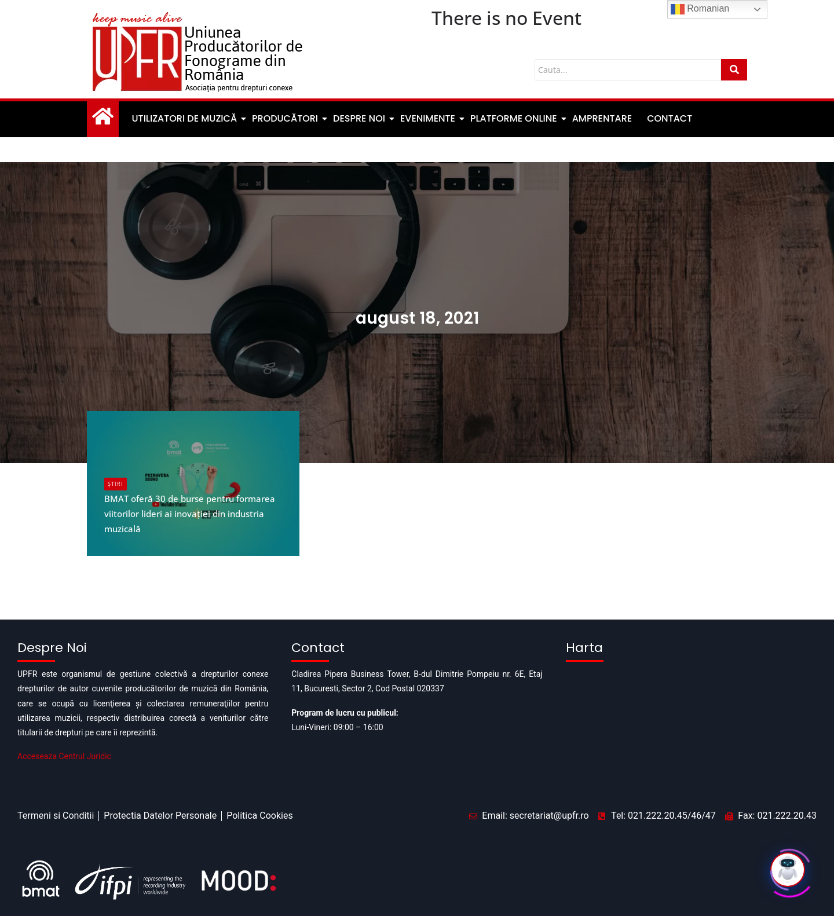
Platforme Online (514, 117)
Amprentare (602, 117)
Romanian (700, 9)
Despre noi (360, 117)
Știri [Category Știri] (115, 481)
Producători (286, 117)
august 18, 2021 (417, 310)
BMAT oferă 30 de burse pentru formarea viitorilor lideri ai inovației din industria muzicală (188, 510)
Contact (669, 117)
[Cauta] (628, 69)
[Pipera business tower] (691, 722)
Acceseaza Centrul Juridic (64, 754)
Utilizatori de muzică (185, 117)
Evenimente (428, 117)
